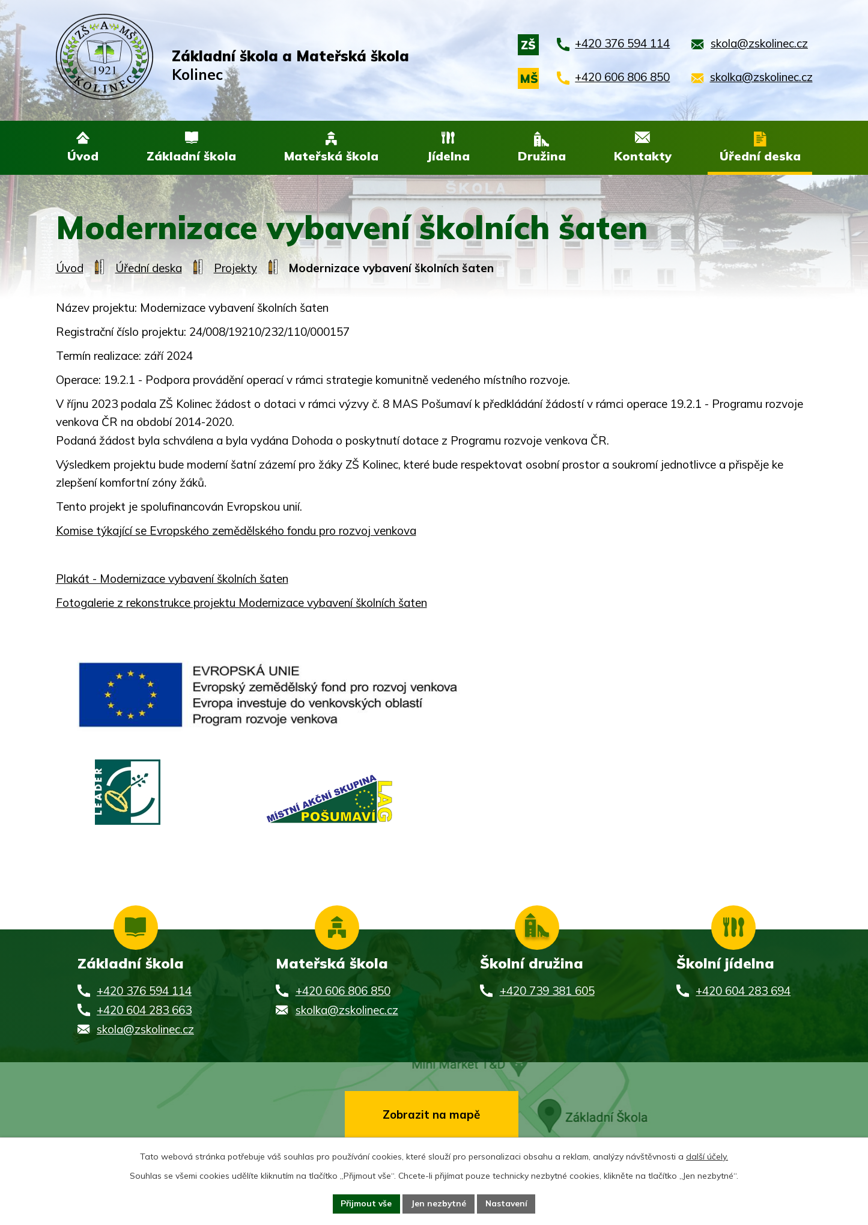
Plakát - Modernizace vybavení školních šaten (172, 579)
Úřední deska (148, 268)
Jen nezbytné (439, 1203)
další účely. (707, 1156)
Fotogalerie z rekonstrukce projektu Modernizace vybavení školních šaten (241, 603)
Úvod (69, 268)
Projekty (235, 268)
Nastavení (507, 1203)
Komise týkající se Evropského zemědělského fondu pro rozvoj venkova (236, 531)
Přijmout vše (365, 1203)
